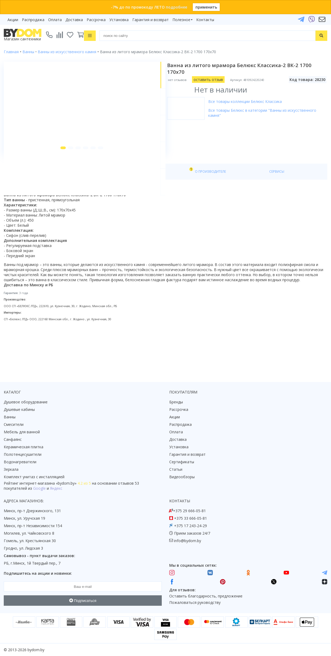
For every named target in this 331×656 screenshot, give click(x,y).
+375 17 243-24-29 (190, 525)
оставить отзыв (214, 79)
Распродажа (33, 19)
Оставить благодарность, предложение (206, 596)
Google (39, 488)
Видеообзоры (182, 477)
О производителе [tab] (119, 214)
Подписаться (83, 601)
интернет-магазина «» (48, 483)
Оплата (55, 19)
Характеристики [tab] (55, 214)
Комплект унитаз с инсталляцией (34, 477)
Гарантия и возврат (150, 19)
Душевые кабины (19, 409)
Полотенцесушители (22, 454)
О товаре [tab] (20, 214)
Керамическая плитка (23, 447)
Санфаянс (13, 439)
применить (206, 7)
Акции (12, 19)
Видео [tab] (88, 213)
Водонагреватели (20, 462)
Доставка (74, 19)
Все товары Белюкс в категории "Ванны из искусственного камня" (268, 113)
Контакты (205, 19)
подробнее (176, 7)
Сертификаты (181, 462)
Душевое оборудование (26, 402)
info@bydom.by (187, 540)
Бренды (176, 402)
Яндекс (56, 488)
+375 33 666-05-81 (190, 518)
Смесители (14, 424)
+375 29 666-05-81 (189, 511)
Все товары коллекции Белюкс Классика (251, 101)
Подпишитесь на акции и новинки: (38, 573)
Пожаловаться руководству (195, 602)
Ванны (10, 417)
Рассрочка (96, 19)
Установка (119, 19)
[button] (52, 190)
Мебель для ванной (22, 432)
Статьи (175, 469)
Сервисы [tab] (155, 214)
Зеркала (11, 469)
